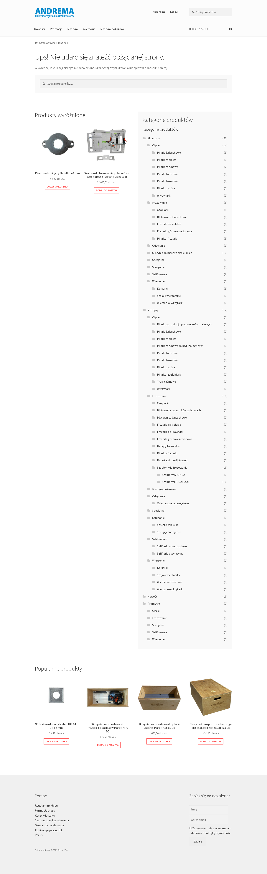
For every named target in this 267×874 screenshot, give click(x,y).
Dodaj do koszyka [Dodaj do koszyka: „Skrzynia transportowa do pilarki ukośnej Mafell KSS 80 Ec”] (159, 741)
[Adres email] (208, 820)
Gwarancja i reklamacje (49, 825)
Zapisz (197, 841)
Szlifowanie (159, 274)
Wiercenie (158, 281)
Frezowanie (159, 202)
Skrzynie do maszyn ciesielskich (172, 253)
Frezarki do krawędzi (170, 432)
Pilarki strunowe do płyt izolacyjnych (180, 346)
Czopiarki (163, 210)
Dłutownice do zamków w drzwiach (179, 410)
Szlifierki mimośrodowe (172, 546)
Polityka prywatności (48, 830)
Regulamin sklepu (46, 805)
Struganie (158, 267)
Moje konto (159, 11)
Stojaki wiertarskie (169, 296)
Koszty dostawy (45, 815)
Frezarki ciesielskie (169, 224)
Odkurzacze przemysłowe (173, 503)
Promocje (56, 29)
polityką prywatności (218, 833)
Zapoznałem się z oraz (210, 830)
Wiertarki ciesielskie (169, 582)
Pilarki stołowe (166, 160)
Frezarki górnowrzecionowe (174, 231)
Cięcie (156, 145)
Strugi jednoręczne (169, 532)
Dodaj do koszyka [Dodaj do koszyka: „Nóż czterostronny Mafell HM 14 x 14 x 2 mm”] (56, 741)
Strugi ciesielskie (167, 525)
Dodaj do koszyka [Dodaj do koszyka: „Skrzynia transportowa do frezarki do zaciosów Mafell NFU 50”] (107, 745)
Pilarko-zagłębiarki (169, 374)
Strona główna (47, 42)
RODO (39, 835)
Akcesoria (89, 29)
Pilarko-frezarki (167, 238)
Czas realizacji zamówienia (52, 820)
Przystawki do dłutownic (172, 460)
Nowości (39, 29)
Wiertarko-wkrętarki (170, 303)
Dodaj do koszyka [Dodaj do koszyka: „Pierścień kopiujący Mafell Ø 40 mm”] (57, 186)
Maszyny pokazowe (112, 29)
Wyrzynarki (164, 195)
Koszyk (174, 11)
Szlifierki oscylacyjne (170, 553)
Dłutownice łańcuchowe (172, 217)
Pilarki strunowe (167, 167)
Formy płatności (45, 810)
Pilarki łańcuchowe (169, 152)
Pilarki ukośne (166, 188)
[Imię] (208, 809)
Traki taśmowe (166, 381)
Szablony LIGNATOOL (175, 482)
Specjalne (158, 260)
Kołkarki (162, 288)
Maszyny (72, 29)
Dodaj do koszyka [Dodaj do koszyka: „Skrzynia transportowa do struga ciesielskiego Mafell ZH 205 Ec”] (210, 741)
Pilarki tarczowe (167, 174)
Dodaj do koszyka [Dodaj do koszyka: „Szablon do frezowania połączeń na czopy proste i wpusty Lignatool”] (106, 190)
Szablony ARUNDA (173, 475)
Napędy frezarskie (168, 446)
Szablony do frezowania (172, 467)
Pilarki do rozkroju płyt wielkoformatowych (184, 324)
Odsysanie (158, 245)
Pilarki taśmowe (167, 181)
